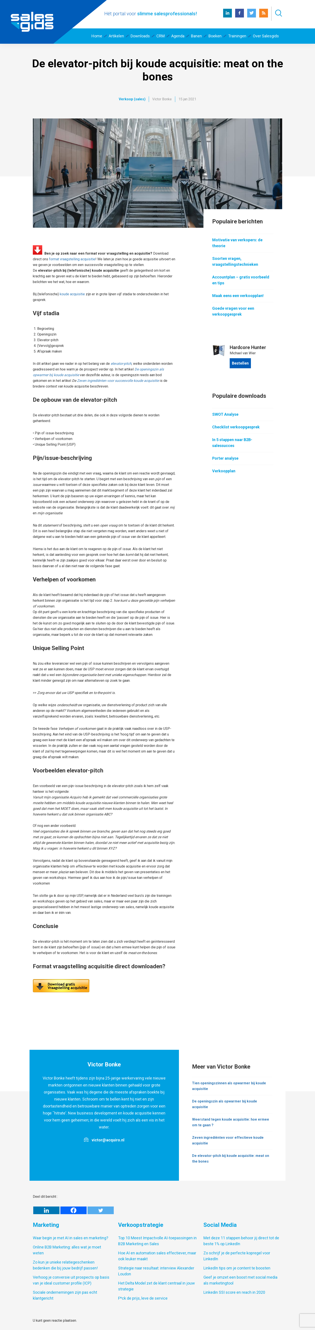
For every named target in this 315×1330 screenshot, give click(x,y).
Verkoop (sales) (132, 99)
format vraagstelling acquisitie (72, 259)
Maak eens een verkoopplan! (238, 295)
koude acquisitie (72, 294)
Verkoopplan (223, 471)
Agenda (177, 36)
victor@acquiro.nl (108, 1140)
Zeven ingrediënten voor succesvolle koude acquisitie (118, 381)
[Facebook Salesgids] (239, 16)
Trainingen (237, 36)
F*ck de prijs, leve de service (143, 1298)
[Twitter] (101, 1210)
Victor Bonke (162, 99)
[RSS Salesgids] (263, 16)
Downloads (140, 36)
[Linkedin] (46, 1210)
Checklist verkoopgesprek (236, 427)
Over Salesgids (266, 36)
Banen (196, 36)
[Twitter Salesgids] (251, 16)
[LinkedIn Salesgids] (227, 16)
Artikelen (116, 36)
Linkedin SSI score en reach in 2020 (234, 1292)
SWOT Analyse (225, 414)
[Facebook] (73, 1210)
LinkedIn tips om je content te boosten (236, 1268)
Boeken (215, 36)
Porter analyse (225, 458)
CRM (160, 36)
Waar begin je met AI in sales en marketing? (70, 1238)
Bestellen (240, 363)
